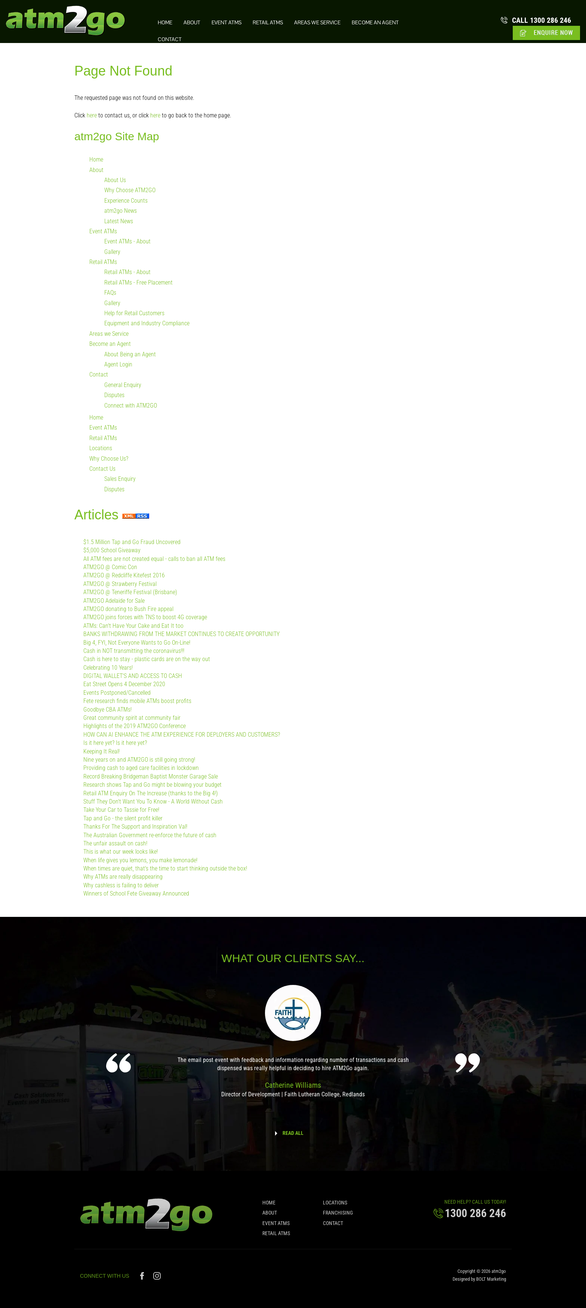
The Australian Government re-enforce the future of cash (149, 835)
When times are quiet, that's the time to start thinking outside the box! (165, 868)
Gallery (112, 251)
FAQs (110, 293)
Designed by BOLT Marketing (479, 1282)
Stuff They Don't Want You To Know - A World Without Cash (153, 801)
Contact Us (102, 468)
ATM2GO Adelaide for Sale (114, 600)
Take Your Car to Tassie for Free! (121, 810)
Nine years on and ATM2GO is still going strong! (139, 760)
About (191, 22)
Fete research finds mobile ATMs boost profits (137, 701)
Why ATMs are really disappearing (123, 877)
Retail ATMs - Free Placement (138, 282)
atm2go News (120, 211)
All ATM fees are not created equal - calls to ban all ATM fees (154, 558)
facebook (143, 1279)
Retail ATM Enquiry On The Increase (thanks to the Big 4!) (150, 793)
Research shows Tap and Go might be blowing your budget (152, 785)
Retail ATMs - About (127, 272)
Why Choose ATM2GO (129, 190)
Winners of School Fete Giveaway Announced (136, 893)
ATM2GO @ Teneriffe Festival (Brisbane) (130, 592)
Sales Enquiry (120, 479)
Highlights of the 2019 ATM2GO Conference (134, 726)
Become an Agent (375, 22)
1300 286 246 (541, 20)
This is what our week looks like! (120, 852)
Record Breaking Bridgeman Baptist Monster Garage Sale (150, 776)
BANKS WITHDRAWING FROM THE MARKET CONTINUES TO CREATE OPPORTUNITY (181, 634)
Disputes (114, 395)
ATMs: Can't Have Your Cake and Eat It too (133, 625)
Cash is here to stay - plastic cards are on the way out (146, 659)
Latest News (118, 221)
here (92, 115)
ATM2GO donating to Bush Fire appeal (128, 609)
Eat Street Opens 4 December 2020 (124, 684)
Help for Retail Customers (134, 313)
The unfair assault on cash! (115, 843)
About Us (115, 180)
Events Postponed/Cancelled (117, 692)
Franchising (338, 1216)
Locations (100, 448)
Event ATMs (226, 22)
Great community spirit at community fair (132, 718)
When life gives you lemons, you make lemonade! (140, 860)
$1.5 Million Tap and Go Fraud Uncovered (132, 542)
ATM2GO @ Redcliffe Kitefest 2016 (124, 575)
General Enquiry (122, 385)
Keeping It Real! (101, 751)
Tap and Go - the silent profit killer (123, 818)
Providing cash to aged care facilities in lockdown (141, 768)
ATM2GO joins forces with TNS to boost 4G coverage (145, 617)
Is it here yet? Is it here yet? (115, 743)
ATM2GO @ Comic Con (110, 567)
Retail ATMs (268, 22)
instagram (157, 1279)
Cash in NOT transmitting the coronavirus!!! (133, 651)
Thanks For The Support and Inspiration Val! (135, 826)
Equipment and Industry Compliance (146, 323)
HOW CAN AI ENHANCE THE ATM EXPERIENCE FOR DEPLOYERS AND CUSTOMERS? (181, 734)
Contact (170, 39)
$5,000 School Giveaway (112, 550)
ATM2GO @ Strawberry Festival (120, 583)
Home (165, 22)
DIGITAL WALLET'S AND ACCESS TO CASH (132, 676)
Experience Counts (126, 200)
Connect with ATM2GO (130, 405)
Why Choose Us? (108, 458)
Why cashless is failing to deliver (121, 885)
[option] (293, 1046)
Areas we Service (317, 22)
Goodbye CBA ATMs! (107, 709)
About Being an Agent (130, 354)
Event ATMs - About (127, 241)
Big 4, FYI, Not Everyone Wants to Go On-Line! (136, 642)
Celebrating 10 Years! (108, 667)
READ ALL (293, 1133)
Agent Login (118, 364)
